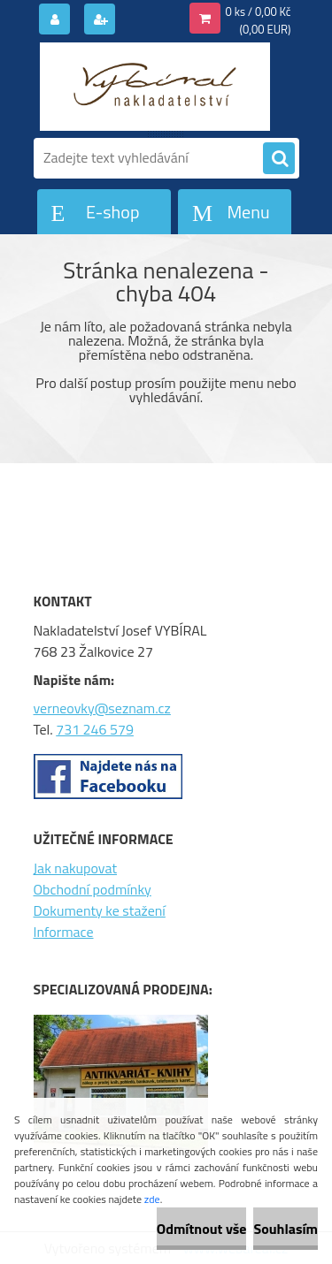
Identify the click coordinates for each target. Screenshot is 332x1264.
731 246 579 (95, 729)
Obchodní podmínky (92, 889)
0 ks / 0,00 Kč (258, 11)
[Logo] (155, 86)
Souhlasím (285, 1228)
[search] (279, 159)
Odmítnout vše (202, 1228)
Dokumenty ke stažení (100, 910)
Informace (64, 931)
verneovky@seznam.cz (102, 708)
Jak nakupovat (76, 868)
